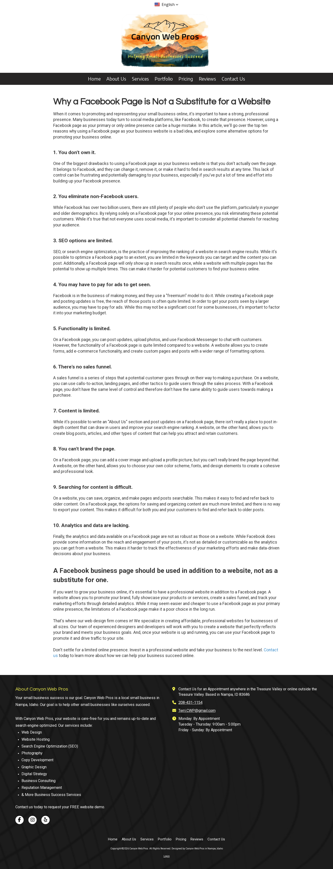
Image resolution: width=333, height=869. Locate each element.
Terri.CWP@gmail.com (197, 710)
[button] (166, 4)
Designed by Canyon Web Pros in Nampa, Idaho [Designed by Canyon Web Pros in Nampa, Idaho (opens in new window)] (197, 848)
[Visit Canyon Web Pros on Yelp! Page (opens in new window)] (45, 820)
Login (167, 856)
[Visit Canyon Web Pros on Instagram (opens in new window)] (32, 820)
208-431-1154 (190, 702)
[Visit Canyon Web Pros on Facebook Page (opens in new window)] (19, 820)
